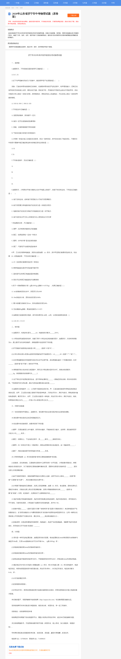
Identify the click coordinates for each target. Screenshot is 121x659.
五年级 (55, 3)
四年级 (46, 3)
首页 (8, 3)
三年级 (36, 3)
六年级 (65, 3)
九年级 (104, 3)
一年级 (17, 3)
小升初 (75, 3)
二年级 (26, 3)
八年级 (94, 3)
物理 (21, 8)
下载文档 (73, 15)
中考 (113, 3)
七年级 (84, 3)
